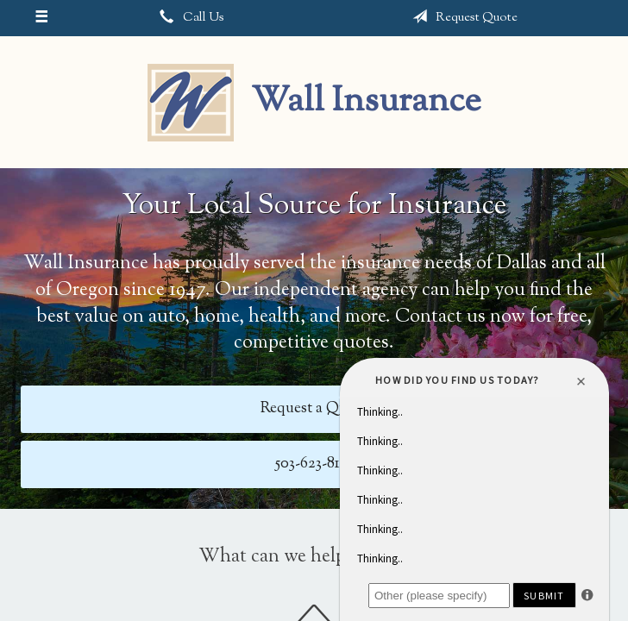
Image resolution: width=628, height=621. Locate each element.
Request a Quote (314, 408)
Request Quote (461, 18)
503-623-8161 (314, 463)
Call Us (188, 18)
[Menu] (41, 18)
